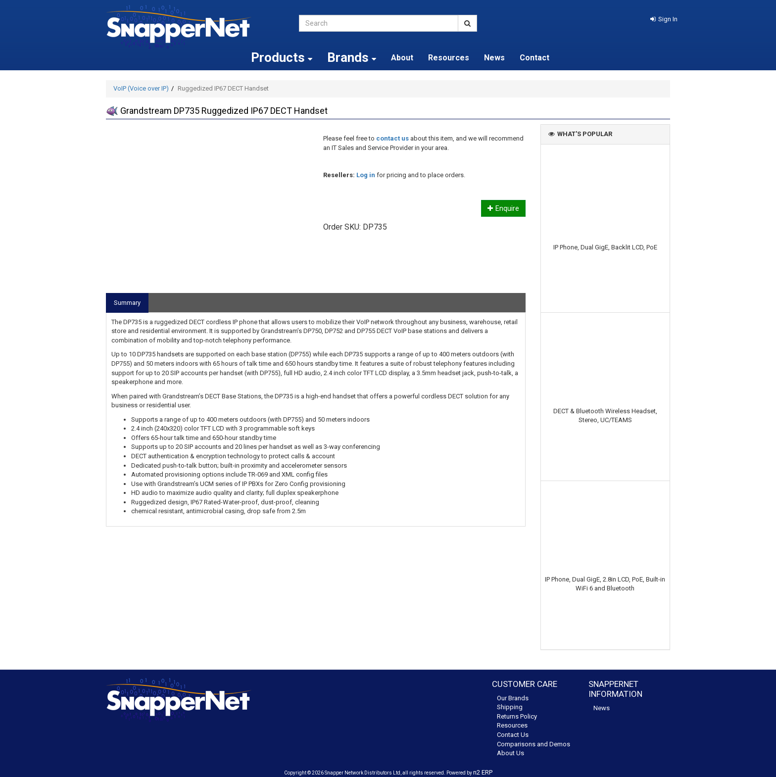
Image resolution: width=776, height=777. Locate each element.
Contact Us (513, 734)
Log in (365, 175)
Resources (448, 57)
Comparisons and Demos (533, 744)
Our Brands (513, 698)
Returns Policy (517, 716)
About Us (510, 753)
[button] (664, 19)
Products (281, 57)
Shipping (510, 707)
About (402, 57)
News (494, 57)
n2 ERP (482, 772)
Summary (127, 302)
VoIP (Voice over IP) (141, 88)
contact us (392, 138)
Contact (534, 57)
